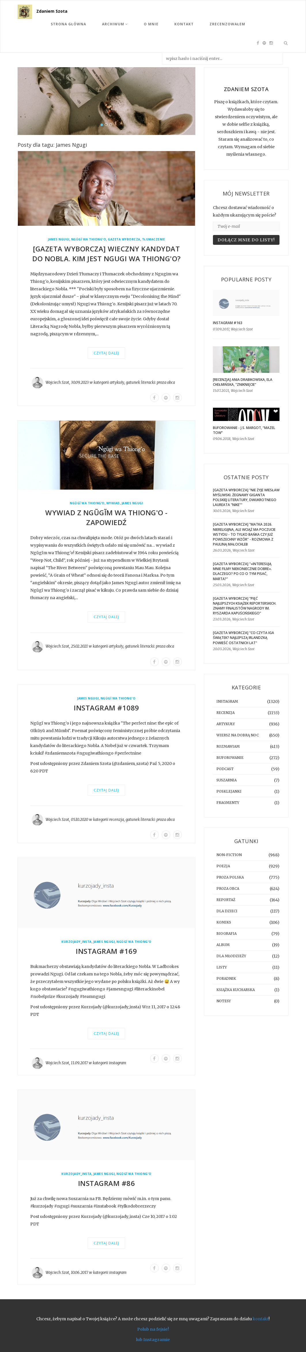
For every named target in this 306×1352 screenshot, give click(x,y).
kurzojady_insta (76, 941)
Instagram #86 (106, 1183)
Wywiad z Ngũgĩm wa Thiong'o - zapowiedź (106, 517)
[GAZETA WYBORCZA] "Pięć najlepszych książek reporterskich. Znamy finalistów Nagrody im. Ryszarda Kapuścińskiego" (244, 606)
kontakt (261, 1318)
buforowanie (229, 757)
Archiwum (115, 24)
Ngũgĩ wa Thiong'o (88, 239)
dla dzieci (226, 911)
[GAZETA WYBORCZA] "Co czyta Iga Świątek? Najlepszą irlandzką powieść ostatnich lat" (243, 637)
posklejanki (228, 791)
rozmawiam (228, 746)
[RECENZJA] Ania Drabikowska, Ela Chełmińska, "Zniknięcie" (242, 382)
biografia (226, 933)
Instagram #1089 (106, 707)
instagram (117, 1062)
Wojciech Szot (57, 382)
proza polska (230, 877)
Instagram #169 (106, 951)
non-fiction (229, 855)
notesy (223, 1001)
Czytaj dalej (106, 353)
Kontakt (184, 24)
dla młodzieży (231, 956)
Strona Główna (68, 24)
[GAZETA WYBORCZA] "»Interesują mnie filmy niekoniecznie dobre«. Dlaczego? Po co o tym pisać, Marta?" (242, 571)
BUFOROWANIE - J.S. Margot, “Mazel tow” (244, 430)
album (223, 945)
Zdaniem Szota (51, 11)
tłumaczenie (153, 239)
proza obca (166, 382)
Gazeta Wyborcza (124, 239)
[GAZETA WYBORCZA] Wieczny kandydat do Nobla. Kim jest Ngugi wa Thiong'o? (106, 253)
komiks (223, 922)
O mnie (151, 24)
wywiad (113, 503)
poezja (223, 866)
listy (221, 967)
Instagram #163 (227, 322)
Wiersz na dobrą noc (237, 735)
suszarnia (226, 780)
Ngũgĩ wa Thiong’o (87, 503)
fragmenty (227, 802)
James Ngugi (58, 239)
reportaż (225, 900)
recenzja (116, 819)
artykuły (117, 382)
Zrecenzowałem (227, 24)
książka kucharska (235, 990)
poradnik (226, 978)
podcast (225, 769)
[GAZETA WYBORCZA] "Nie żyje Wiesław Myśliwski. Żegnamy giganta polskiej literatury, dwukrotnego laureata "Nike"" (246, 497)
